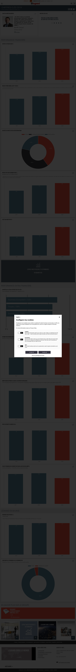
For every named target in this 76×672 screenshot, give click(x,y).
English (18, 317)
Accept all (31, 352)
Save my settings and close (38, 355)
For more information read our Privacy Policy (26, 328)
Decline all (44, 352)
